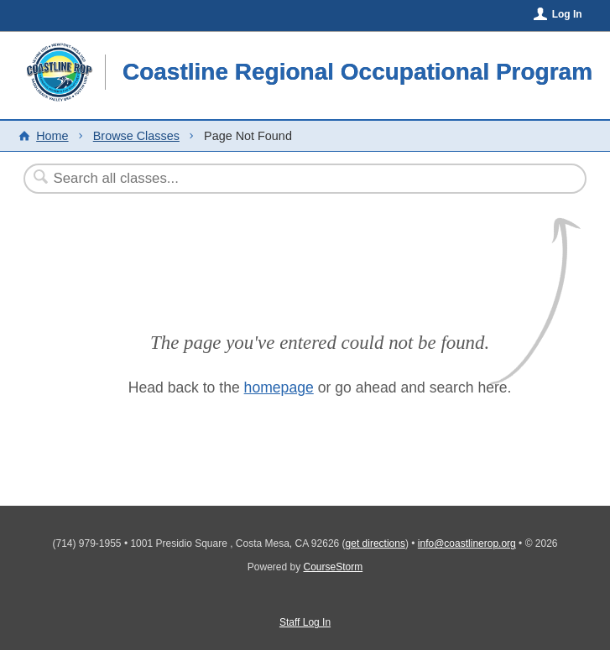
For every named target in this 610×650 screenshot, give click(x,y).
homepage (279, 387)
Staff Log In (305, 622)
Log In (567, 14)
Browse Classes (136, 136)
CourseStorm (333, 567)
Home (52, 136)
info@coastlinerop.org (467, 543)
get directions (375, 543)
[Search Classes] (264, 178)
